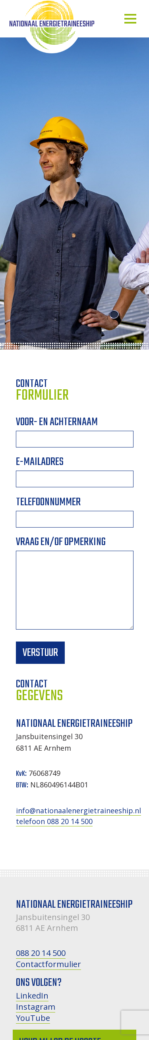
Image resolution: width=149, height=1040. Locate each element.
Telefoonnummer (75, 512)
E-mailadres (75, 472)
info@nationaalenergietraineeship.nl (78, 810)
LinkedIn (32, 995)
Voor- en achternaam (75, 432)
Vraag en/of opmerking (75, 587)
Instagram (35, 1006)
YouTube (33, 1018)
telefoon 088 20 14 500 (54, 821)
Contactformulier (48, 964)
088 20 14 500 (41, 953)
